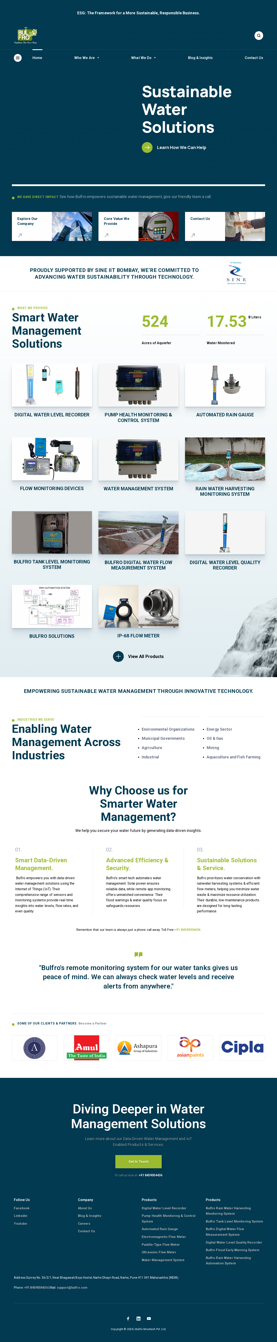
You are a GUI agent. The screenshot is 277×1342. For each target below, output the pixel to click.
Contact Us (254, 58)
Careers (84, 1224)
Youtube (20, 1224)
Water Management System (163, 1260)
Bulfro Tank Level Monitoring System (234, 1221)
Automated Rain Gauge (160, 1229)
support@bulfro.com (72, 1287)
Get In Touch (139, 1162)
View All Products (146, 656)
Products (149, 1200)
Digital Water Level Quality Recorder (234, 1242)
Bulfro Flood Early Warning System (232, 1250)
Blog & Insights (200, 58)
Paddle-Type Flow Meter (161, 1245)
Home (37, 58)
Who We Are (84, 58)
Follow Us (22, 1200)
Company (85, 1200)
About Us (85, 1208)
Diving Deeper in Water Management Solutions (138, 1116)
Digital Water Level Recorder (164, 1208)
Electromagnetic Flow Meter (164, 1237)
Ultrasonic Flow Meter (159, 1252)
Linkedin (20, 1216)
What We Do (141, 58)
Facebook (21, 1208)
